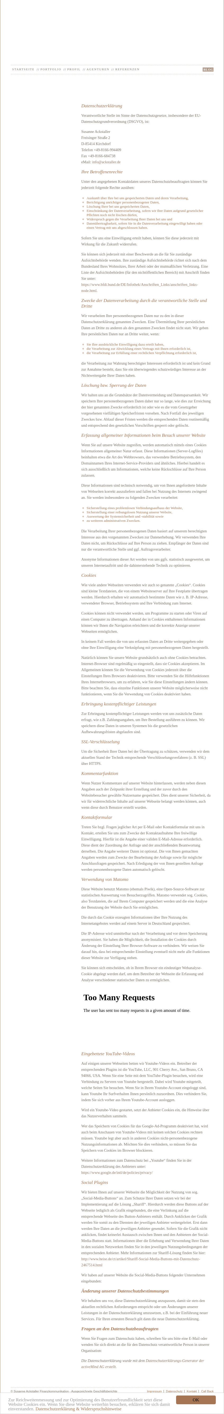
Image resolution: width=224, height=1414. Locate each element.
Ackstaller (112, 20)
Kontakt (192, 1391)
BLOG (208, 69)
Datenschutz (174, 1391)
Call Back (207, 1391)
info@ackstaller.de (106, 162)
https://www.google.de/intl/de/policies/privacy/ (117, 1172)
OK (196, 1399)
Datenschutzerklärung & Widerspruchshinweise (78, 1408)
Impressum (154, 1391)
